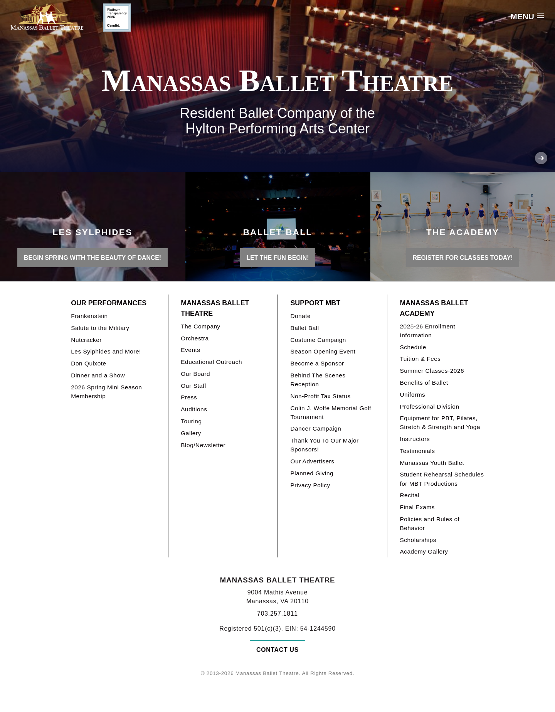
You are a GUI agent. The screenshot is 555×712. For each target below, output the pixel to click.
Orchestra (195, 338)
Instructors (415, 439)
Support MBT (315, 303)
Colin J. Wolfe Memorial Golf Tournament (330, 412)
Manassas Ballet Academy (434, 308)
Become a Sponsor (317, 363)
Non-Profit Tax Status (320, 396)
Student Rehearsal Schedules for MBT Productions (442, 478)
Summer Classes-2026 (432, 370)
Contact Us (277, 649)
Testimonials (417, 451)
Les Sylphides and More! (106, 351)
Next (541, 158)
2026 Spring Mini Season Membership (106, 391)
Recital (409, 495)
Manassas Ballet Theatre (215, 308)
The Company (200, 326)
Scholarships (418, 540)
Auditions (194, 409)
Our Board (195, 373)
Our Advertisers (312, 461)
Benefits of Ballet (424, 382)
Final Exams (417, 507)
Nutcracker (86, 340)
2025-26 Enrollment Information (427, 330)
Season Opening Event (322, 351)
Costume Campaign (318, 340)
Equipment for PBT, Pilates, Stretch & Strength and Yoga (440, 422)
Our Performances (108, 303)
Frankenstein (89, 316)
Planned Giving (311, 473)
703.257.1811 (277, 613)
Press (189, 397)
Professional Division (429, 406)
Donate (300, 316)
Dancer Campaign (315, 428)
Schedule (413, 347)
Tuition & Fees (420, 358)
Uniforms (412, 394)
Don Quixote (88, 363)
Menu (522, 16)
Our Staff (193, 385)
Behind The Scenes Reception (317, 379)
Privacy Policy (310, 485)
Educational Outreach (211, 362)
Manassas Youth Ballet (432, 463)
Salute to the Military (100, 328)
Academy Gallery (424, 551)
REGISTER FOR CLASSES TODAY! (463, 257)
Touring (191, 421)
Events (190, 350)
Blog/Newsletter (203, 445)
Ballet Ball (304, 328)
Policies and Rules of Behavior (429, 523)
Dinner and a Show (98, 375)
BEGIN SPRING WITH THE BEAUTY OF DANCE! (92, 257)
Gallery (191, 433)
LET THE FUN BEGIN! (278, 257)
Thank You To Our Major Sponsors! (324, 445)
